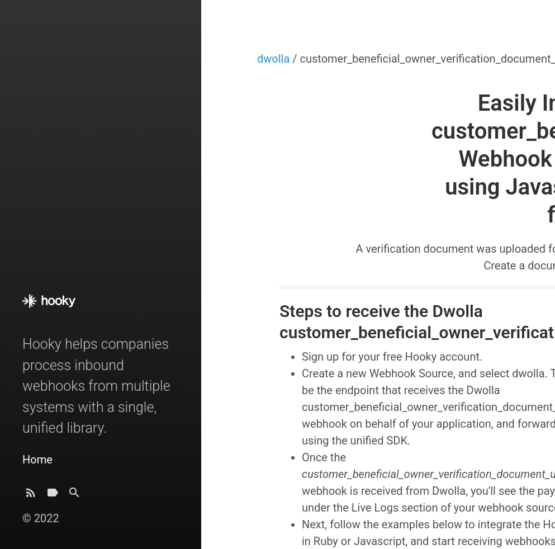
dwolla (274, 58)
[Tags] (52, 495)
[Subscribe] (30, 495)
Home (37, 459)
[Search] (74, 495)
